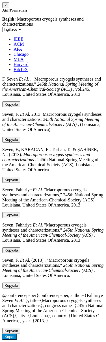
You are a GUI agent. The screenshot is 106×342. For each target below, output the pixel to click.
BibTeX (21, 69)
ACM (19, 44)
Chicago (21, 54)
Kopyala (11, 104)
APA (18, 49)
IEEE (18, 39)
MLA (19, 59)
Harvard (21, 64)
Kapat (9, 337)
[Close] (5, 5)
